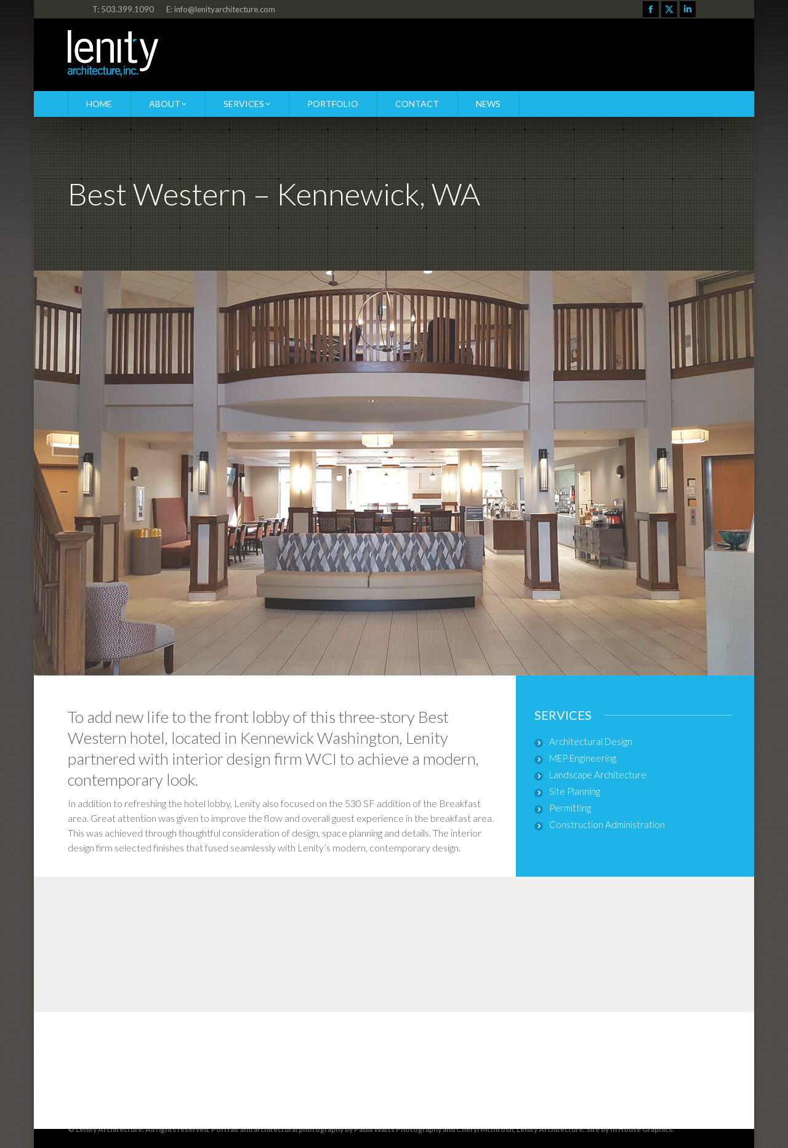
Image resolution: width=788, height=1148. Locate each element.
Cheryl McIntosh (484, 1129)
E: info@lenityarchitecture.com (220, 9)
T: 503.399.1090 (123, 9)
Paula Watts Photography (397, 1129)
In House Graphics (641, 1129)
